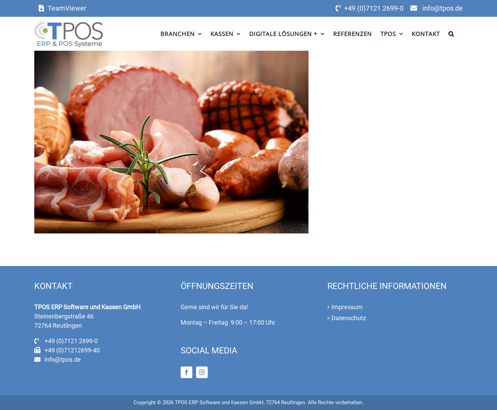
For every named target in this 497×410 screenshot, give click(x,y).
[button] (451, 33)
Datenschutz (348, 318)
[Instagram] (202, 372)
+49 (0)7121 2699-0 (373, 8)
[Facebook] (186, 372)
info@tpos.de (442, 8)
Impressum (347, 307)
